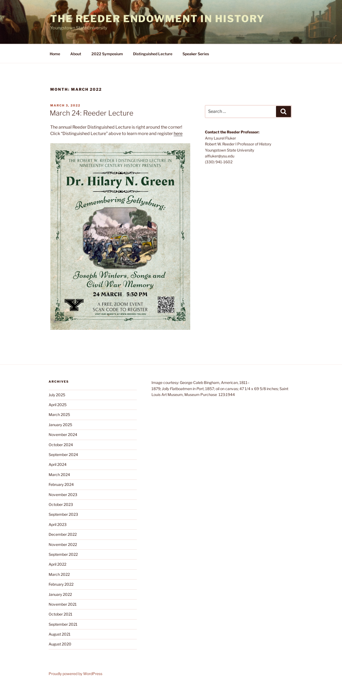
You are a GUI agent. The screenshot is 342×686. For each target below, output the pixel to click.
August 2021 (60, 634)
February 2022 (61, 584)
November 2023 (63, 494)
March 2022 (59, 574)
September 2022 (63, 554)
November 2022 (63, 544)
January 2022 (60, 594)
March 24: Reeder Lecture (91, 113)
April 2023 (58, 524)
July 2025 (57, 394)
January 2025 (60, 424)
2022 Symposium (107, 53)
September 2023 (63, 514)
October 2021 (60, 614)
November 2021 (63, 604)
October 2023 (61, 504)
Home (55, 53)
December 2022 (63, 534)
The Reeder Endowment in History (157, 19)
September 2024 (63, 454)
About (75, 53)
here (178, 133)
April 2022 (57, 564)
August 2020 (60, 644)
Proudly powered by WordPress (75, 673)
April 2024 (58, 464)
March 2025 (59, 414)
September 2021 (63, 624)
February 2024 (61, 484)
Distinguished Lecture (152, 53)
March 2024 (59, 474)
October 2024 (61, 444)
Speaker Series (195, 53)
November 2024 (63, 434)
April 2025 (58, 404)
